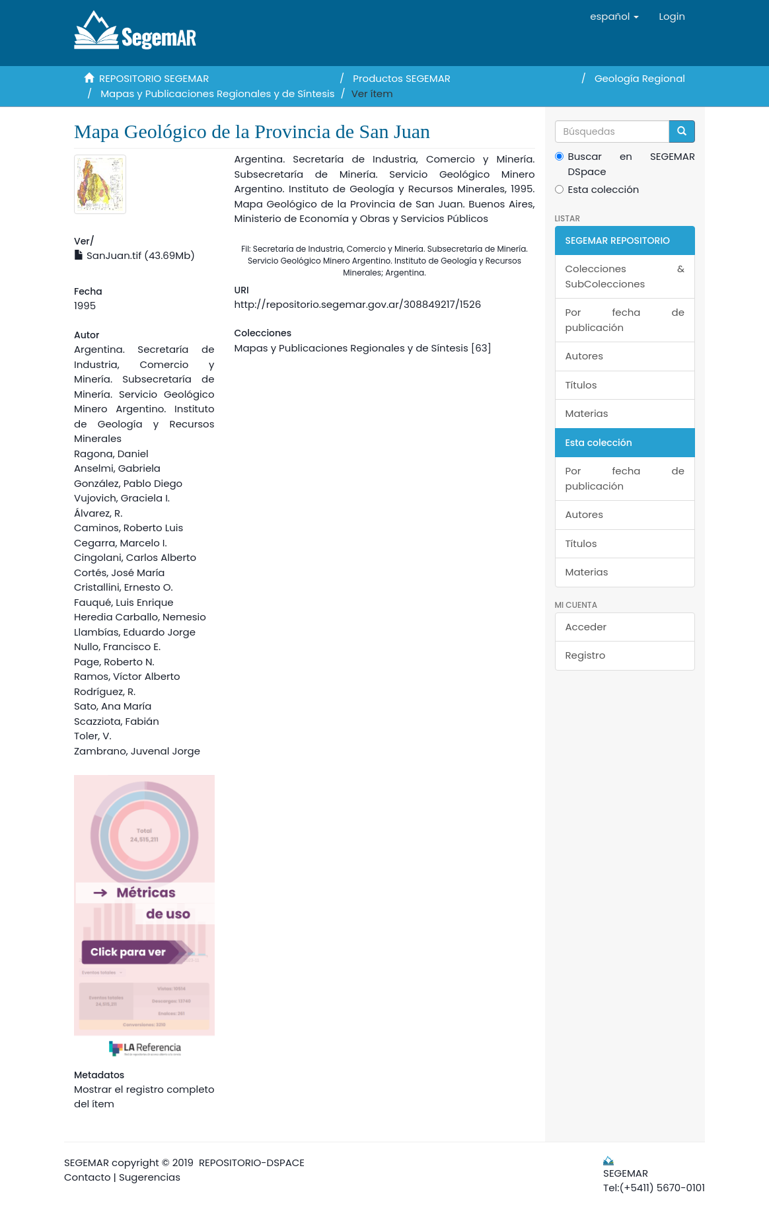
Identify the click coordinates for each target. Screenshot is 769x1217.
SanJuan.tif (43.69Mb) (134, 255)
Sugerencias (149, 1177)
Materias (587, 413)
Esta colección (597, 189)
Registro (586, 655)
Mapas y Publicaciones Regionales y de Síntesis (217, 93)
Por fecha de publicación (625, 319)
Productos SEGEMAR (402, 78)
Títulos (581, 385)
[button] (614, 16)
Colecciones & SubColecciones (625, 276)
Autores (585, 356)
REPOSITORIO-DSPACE (252, 1162)
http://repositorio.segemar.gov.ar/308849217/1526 (358, 304)
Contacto (87, 1177)
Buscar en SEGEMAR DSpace (625, 163)
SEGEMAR (86, 1162)
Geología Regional (640, 78)
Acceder (586, 627)
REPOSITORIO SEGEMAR (154, 78)
